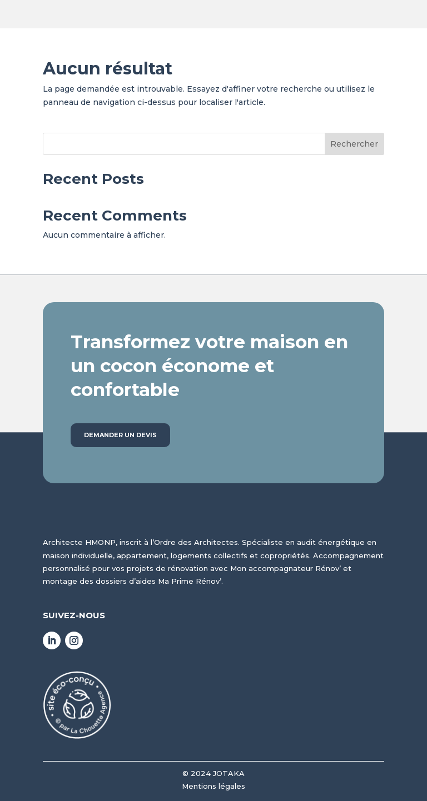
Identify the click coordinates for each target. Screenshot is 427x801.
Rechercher (354, 144)
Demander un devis (120, 435)
